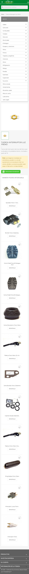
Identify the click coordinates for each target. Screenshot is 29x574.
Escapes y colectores (8, 46)
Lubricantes (6, 96)
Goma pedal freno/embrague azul (12, 264)
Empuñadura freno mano (12, 476)
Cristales (5, 34)
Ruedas (5, 71)
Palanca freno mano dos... (12, 446)
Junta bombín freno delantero (12, 385)
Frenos (4, 52)
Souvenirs (5, 81)
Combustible (6, 31)
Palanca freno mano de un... (12, 355)
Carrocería (5, 27)
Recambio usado (7, 90)
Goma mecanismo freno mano (12, 325)
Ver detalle (12, 205)
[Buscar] (14, 7)
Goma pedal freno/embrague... (12, 295)
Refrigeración (6, 65)
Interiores (5, 59)
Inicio (5, 19)
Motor (4, 62)
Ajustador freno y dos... (12, 202)
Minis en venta (7, 93)
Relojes (5, 68)
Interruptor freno (12, 536)
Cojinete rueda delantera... (12, 415)
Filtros (4, 49)
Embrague (5, 43)
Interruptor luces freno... (12, 506)
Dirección (5, 37)
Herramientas (6, 87)
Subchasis (5, 74)
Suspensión (6, 78)
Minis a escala (6, 84)
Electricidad (6, 40)
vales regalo (6, 99)
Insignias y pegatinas (8, 56)
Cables (4, 24)
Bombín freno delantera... (12, 233)
